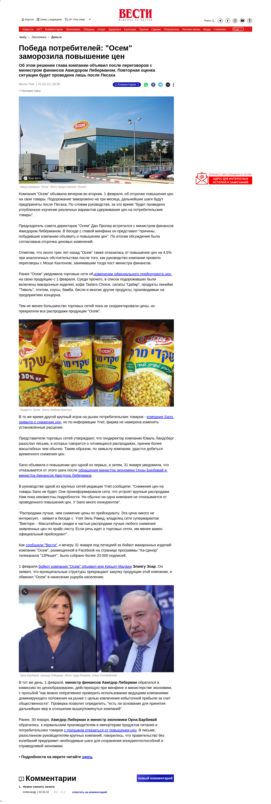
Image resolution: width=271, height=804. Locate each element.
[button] (249, 20)
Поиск (207, 20)
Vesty (23, 37)
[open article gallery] (96, 139)
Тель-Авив (79, 19)
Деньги (56, 37)
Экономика (38, 37)
